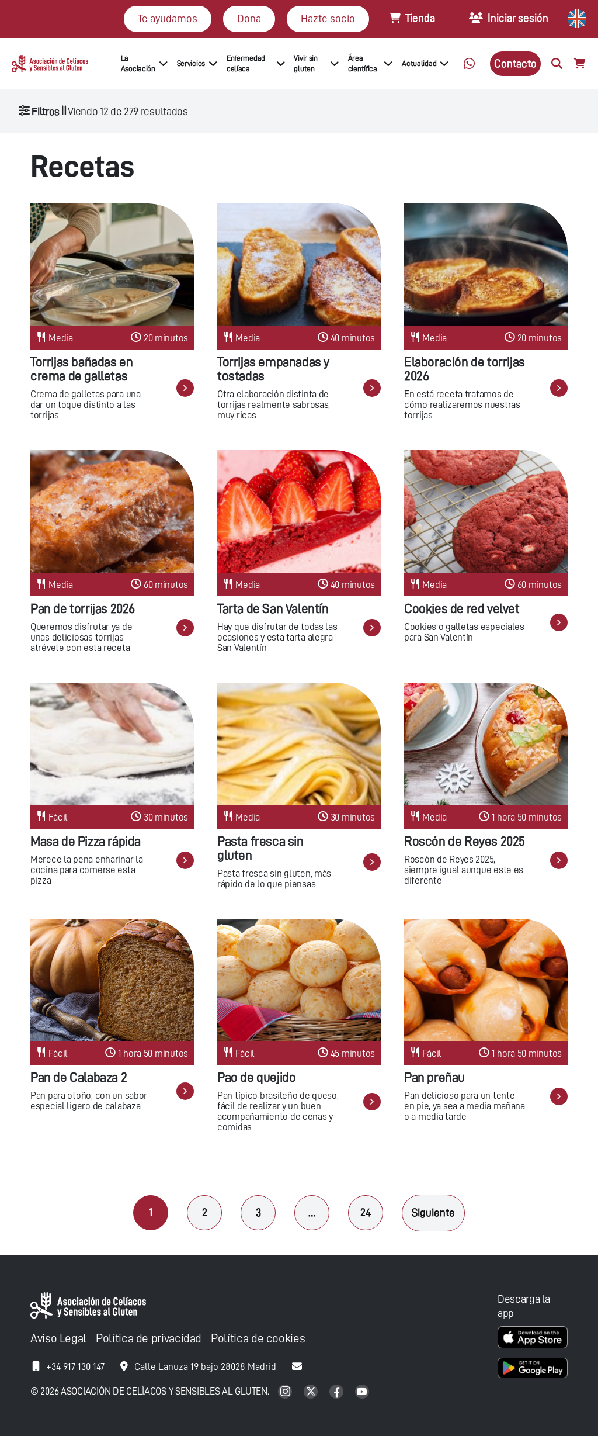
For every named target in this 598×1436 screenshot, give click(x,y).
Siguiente (433, 1212)
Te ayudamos (167, 18)
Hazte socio (328, 18)
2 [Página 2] (204, 1212)
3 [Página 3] (258, 1212)
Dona (249, 18)
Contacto (515, 63)
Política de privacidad (148, 1339)
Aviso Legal (58, 1339)
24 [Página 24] (365, 1212)
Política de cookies (258, 1339)
